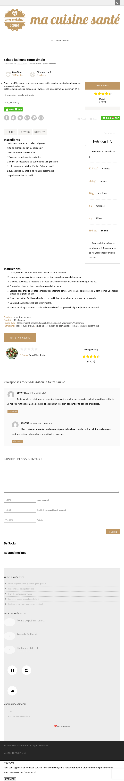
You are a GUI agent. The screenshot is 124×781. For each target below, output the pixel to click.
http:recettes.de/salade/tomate (19, 95)
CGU (10, 711)
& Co (24, 752)
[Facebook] (13, 670)
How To (24, 132)
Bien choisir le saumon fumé (20, 594)
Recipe (10, 132)
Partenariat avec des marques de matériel (25, 604)
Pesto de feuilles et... (28, 634)
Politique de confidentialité (19, 716)
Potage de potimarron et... (31, 620)
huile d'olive (28, 325)
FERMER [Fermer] (10, 779)
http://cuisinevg (11, 102)
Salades (34, 323)
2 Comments (50, 63)
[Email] (13, 691)
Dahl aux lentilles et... (28, 648)
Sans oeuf (56, 323)
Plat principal (23, 323)
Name (43, 500)
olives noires (41, 325)
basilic (18, 325)
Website (40, 520)
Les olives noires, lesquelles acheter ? (23, 599)
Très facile (41, 75)
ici (35, 772)
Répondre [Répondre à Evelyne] (17, 441)
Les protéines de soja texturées (21, 589)
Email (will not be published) (51, 510)
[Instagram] (27, 670)
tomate (75, 325)
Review (39, 132)
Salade (67, 325)
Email (82, 119)
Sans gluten (44, 323)
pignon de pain (56, 325)
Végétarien (67, 323)
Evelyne (37, 63)
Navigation (62, 40)
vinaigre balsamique (89, 325)
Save (93, 119)
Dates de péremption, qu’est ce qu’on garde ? (27, 584)
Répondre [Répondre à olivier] (13, 411)
